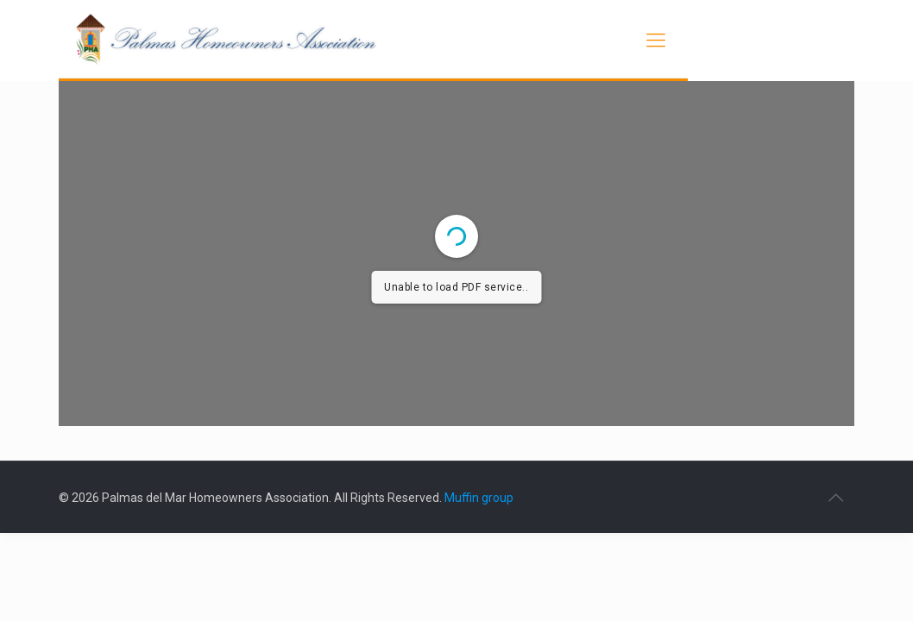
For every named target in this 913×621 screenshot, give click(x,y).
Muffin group (478, 498)
